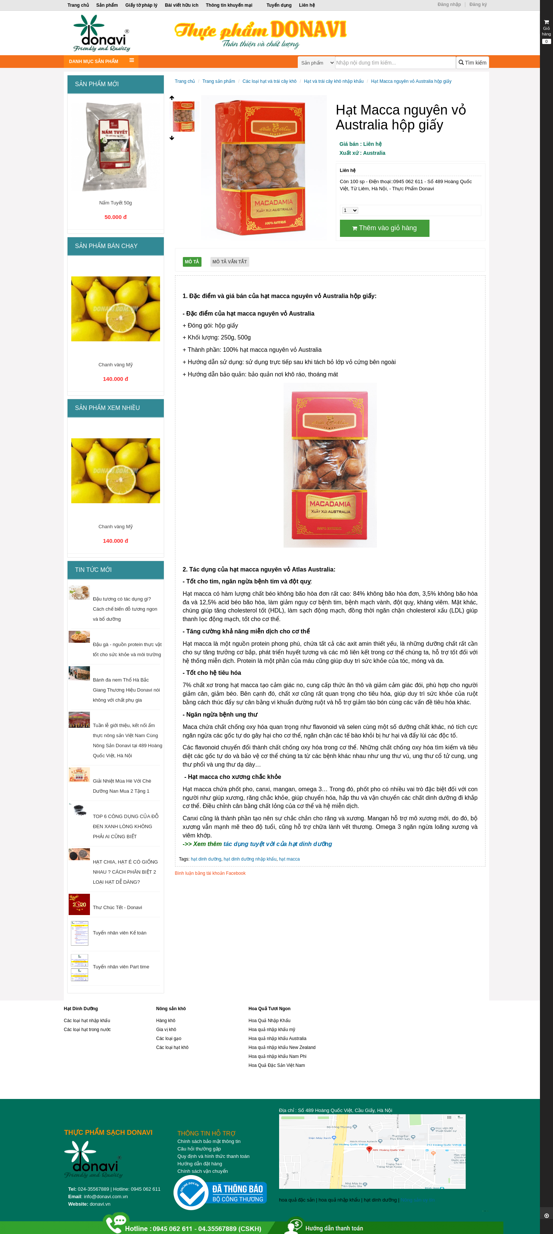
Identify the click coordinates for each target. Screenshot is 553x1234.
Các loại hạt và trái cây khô (270, 81)
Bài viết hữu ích (182, 5)
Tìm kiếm (473, 63)
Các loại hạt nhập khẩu (87, 1020)
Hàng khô (165, 1020)
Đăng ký (478, 4)
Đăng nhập (449, 4)
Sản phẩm (107, 5)
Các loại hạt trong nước (87, 1029)
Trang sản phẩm (218, 81)
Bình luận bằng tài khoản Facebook (210, 873)
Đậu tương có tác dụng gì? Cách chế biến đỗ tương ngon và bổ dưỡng (125, 609)
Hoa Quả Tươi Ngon (270, 1008)
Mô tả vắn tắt (230, 261)
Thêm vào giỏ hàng (384, 228)
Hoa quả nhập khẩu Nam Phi (277, 1056)
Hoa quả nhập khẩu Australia (277, 1038)
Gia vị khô (166, 1029)
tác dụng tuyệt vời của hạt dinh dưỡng (278, 844)
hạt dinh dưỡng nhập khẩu (250, 859)
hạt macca (289, 859)
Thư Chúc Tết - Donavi (117, 907)
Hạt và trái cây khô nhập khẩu (334, 81)
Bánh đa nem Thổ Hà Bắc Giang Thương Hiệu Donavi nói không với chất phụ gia (126, 690)
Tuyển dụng (278, 5)
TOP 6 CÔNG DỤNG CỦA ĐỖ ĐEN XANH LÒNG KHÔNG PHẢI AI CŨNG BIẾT (126, 826)
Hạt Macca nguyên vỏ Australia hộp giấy (411, 81)
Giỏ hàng (546, 31)
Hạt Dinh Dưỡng (81, 1008)
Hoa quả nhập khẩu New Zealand (282, 1047)
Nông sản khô (171, 1008)
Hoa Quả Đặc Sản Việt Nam (277, 1065)
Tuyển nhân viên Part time (121, 967)
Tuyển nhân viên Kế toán (120, 933)
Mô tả (192, 261)
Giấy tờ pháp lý (141, 5)
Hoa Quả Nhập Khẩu (269, 1020)
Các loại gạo (168, 1038)
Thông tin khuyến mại (229, 5)
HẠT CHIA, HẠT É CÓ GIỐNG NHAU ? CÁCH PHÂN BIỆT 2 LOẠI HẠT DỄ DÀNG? (125, 872)
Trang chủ (78, 5)
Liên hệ (307, 5)
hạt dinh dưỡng (206, 859)
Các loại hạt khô (172, 1047)
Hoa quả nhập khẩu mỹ (272, 1029)
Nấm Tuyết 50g (115, 203)
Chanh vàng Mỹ (116, 364)
